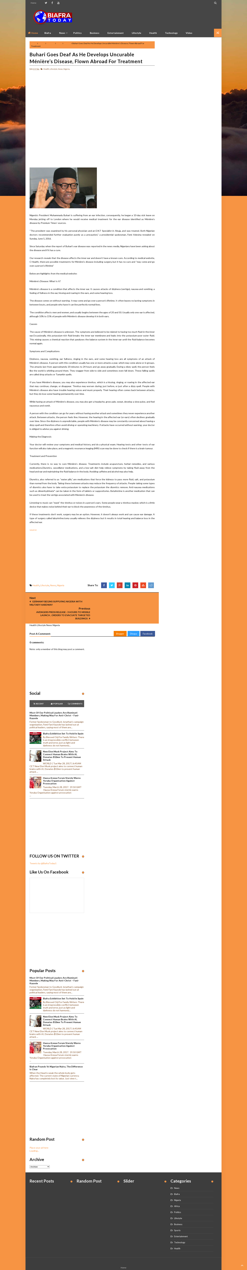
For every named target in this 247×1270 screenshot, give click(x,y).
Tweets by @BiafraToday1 (43, 852)
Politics (77, 33)
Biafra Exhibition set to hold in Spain (63, 722)
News (59, 43)
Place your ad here (39, 1136)
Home (33, 3)
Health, (46, 69)
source (33, 529)
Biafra (177, 1183)
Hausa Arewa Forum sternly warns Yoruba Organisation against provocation (62, 770)
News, (60, 69)
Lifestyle (136, 33)
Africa (177, 1195)
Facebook (148, 622)
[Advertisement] (158, 17)
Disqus (133, 622)
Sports (177, 1219)
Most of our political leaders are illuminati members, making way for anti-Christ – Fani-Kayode (54, 704)
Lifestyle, (54, 69)
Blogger (120, 622)
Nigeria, (66, 69)
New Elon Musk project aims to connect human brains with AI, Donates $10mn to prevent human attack (62, 744)
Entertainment (115, 33)
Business (94, 33)
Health (153, 33)
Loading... (34, 1140)
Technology (171, 33)
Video (189, 33)
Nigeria (67, 43)
